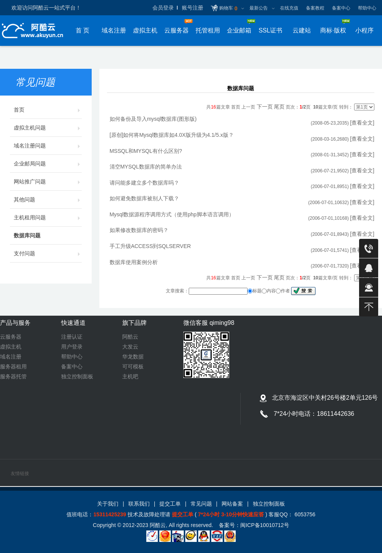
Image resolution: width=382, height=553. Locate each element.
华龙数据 (133, 357)
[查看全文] (362, 123)
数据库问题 (48, 235)
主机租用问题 (48, 217)
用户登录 (72, 347)
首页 (48, 110)
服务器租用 (13, 366)
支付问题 (48, 253)
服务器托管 (13, 376)
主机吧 (130, 376)
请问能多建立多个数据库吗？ (144, 183)
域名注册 (114, 30)
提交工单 (170, 504)
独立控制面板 (77, 376)
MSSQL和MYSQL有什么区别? (146, 151)
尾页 (279, 107)
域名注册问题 (48, 146)
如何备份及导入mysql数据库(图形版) (153, 119)
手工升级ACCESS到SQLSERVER (150, 246)
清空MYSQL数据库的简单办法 (146, 167)
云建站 (302, 30)
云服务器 (10, 337)
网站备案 (232, 504)
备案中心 (341, 8)
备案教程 (315, 8)
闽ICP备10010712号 (264, 525)
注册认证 (72, 337)
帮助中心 (367, 8)
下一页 (265, 107)
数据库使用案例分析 (134, 262)
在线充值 (289, 8)
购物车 (228, 9)
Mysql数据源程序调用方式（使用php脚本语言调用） (172, 214)
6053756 (304, 514)
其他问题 (48, 199)
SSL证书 (270, 30)
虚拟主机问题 (48, 128)
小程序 (364, 30)
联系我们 (139, 504)
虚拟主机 (145, 30)
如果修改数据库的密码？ (139, 230)
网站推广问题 (48, 181)
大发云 (130, 347)
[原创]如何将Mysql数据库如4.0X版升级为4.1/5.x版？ (172, 135)
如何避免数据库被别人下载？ (144, 198)
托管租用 (208, 30)
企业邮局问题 (48, 164)
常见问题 (201, 504)
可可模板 (133, 366)
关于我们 (107, 504)
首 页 (82, 30)
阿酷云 (130, 337)
